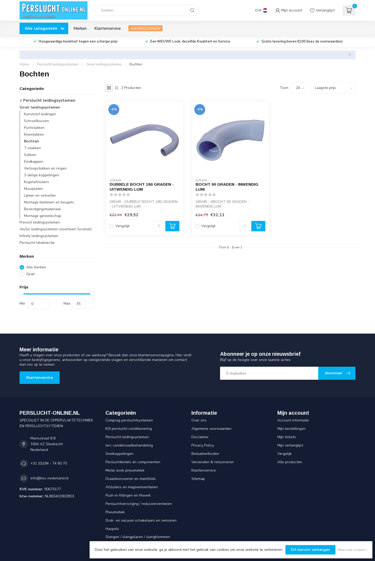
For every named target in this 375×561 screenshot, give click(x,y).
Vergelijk (122, 226)
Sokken (30, 154)
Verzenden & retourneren (212, 462)
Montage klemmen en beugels (49, 202)
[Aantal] (159, 226)
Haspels (112, 528)
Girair (30, 274)
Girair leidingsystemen (104, 64)
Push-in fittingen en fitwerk (128, 495)
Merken (80, 28)
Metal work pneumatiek (125, 470)
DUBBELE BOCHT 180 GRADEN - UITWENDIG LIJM (142, 186)
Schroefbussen (36, 120)
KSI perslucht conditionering (128, 428)
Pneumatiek (115, 512)
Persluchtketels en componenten (132, 462)
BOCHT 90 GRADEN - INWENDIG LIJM (227, 186)
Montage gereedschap (42, 215)
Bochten (135, 64)
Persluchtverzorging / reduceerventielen (138, 503)
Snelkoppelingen (119, 453)
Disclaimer (200, 437)
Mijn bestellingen (291, 428)
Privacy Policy (202, 445)
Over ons (199, 420)
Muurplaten (33, 188)
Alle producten (289, 462)
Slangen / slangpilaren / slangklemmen (137, 536)
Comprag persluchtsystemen (129, 420)
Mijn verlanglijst (290, 445)
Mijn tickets (286, 437)
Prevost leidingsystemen (40, 222)
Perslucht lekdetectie (37, 242)
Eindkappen (33, 161)
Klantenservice (107, 28)
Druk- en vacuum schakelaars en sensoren (141, 520)
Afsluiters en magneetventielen (131, 487)
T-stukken (32, 148)
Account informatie (293, 420)
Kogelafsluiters (36, 181)
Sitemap (198, 478)
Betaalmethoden (205, 453)
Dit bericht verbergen (310, 549)
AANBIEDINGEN (145, 28)
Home (24, 64)
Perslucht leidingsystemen (57, 64)
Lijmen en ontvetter (40, 195)
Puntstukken (34, 127)
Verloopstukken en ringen (45, 168)
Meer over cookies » (352, 549)
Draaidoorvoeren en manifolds (130, 478)
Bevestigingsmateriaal (42, 209)
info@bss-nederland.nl (49, 478)
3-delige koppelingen (41, 175)
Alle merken (36, 267)
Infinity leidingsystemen (39, 235)
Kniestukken (34, 134)
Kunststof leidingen (40, 114)
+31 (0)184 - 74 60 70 (48, 463)
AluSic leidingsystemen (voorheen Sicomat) (56, 229)
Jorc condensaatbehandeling (129, 445)
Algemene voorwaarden (211, 428)
